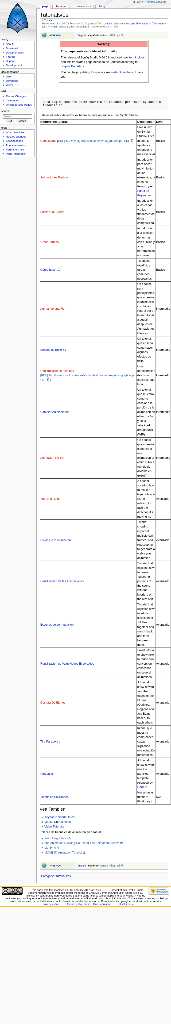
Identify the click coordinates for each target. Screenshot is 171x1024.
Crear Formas (49, 242)
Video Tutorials (54, 826)
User (9, 76)
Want (93, 23)
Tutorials (49, 20)
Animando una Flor (53, 308)
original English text (74, 66)
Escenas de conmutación (57, 624)
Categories (12, 100)
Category (47, 876)
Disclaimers (126, 904)
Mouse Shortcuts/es (57, 822)
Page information (16, 153)
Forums (10, 56)
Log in (140, 1)
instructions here (122, 72)
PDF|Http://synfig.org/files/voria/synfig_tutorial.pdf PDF (94, 140)
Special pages (14, 140)
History (102, 6)
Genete (142, 787)
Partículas (47, 773)
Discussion (61, 6)
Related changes (16, 136)
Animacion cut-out (52, 457)
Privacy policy (51, 904)
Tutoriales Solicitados (54, 797)
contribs (108, 23)
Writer (9, 85)
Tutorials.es (142, 23)
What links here (15, 132)
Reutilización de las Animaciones (62, 581)
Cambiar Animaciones (54, 412)
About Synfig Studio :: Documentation (89, 904)
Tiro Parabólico (50, 741)
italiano (104, 35)
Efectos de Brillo (51, 349)
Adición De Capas (52, 212)
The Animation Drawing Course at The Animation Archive (81, 843)
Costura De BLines (53, 702)
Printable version (16, 145)
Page (45, 6)
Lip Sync (50, 847)
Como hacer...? (50, 269)
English (82, 35)
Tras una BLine (50, 498)
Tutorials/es (158, 23)
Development (14, 65)
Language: (55, 35)
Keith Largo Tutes (56, 838)
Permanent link (15, 149)
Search (5, 111)
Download (12, 48)
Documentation (15, 52)
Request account (156, 1)
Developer (12, 80)
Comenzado (48, 140)
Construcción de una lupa (57, 371)
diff (44, 26)
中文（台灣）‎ (118, 35)
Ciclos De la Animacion (55, 540)
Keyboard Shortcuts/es (59, 817)
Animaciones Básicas (54, 177)
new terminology (133, 57)
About (9, 43)
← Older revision (57, 26)
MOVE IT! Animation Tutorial (63, 852)
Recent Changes (16, 96)
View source (84, 6)
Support (10, 61)
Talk (99, 23)
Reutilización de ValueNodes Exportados (67, 663)
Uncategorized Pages (19, 104)
